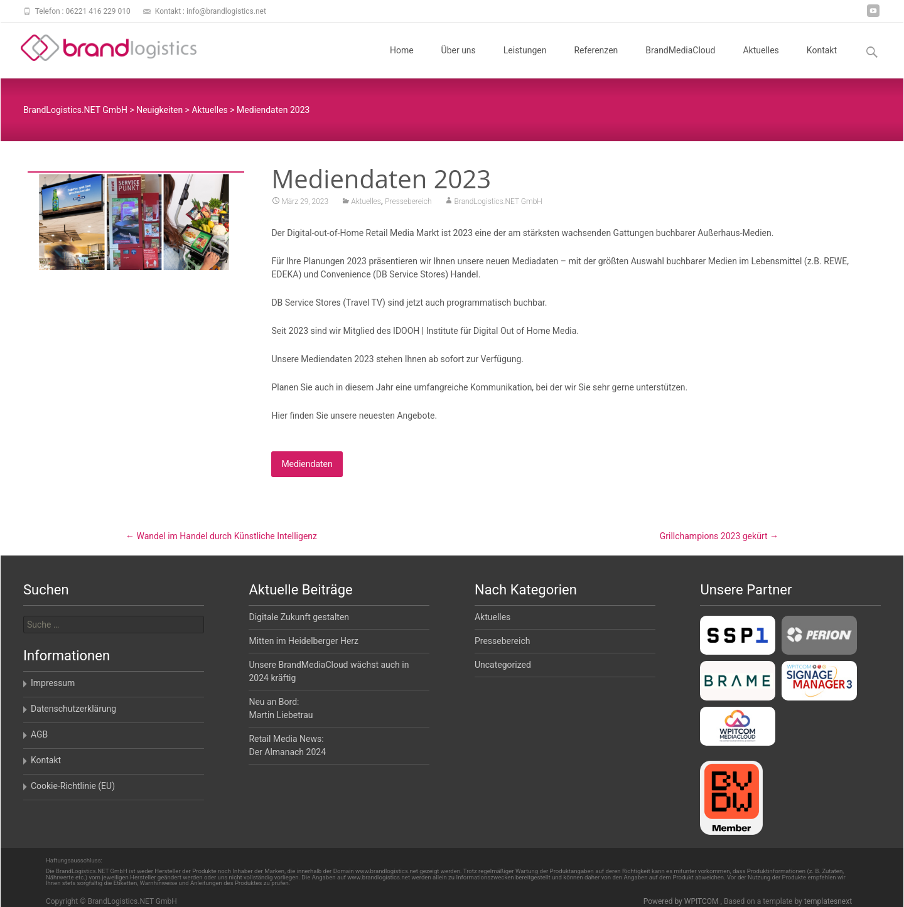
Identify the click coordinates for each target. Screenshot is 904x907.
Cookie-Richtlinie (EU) (73, 786)
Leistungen (525, 61)
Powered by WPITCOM (682, 901)
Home (402, 61)
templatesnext (828, 901)
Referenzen (596, 61)
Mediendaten (306, 465)
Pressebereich (408, 202)
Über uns (458, 61)
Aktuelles (760, 61)
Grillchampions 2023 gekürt (719, 536)
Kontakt (822, 61)
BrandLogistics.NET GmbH (498, 202)
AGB (39, 734)
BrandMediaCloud (680, 61)
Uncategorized (503, 665)
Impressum (53, 683)
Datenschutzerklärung (73, 709)
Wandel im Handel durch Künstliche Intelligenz (221, 536)
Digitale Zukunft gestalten (299, 617)
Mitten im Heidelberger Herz (303, 641)
